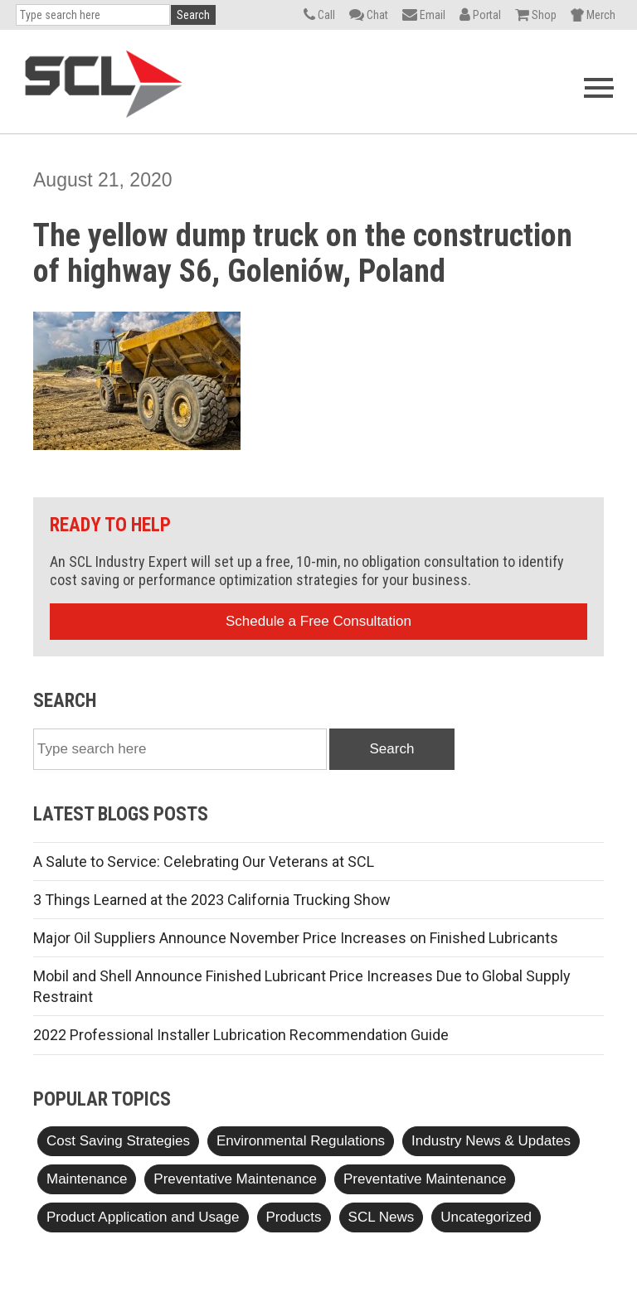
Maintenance (86, 1179)
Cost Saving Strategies (118, 1141)
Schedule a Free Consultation (318, 621)
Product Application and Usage (143, 1217)
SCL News (381, 1217)
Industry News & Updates (491, 1141)
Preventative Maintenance (235, 1179)
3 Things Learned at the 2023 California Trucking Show (212, 899)
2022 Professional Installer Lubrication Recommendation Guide (241, 1034)
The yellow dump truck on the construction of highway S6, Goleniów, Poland (302, 253)
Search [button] (193, 15)
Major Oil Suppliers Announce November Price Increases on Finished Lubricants (295, 937)
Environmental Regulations (300, 1141)
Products (294, 1217)
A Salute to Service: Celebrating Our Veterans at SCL (203, 861)
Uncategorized (486, 1217)
